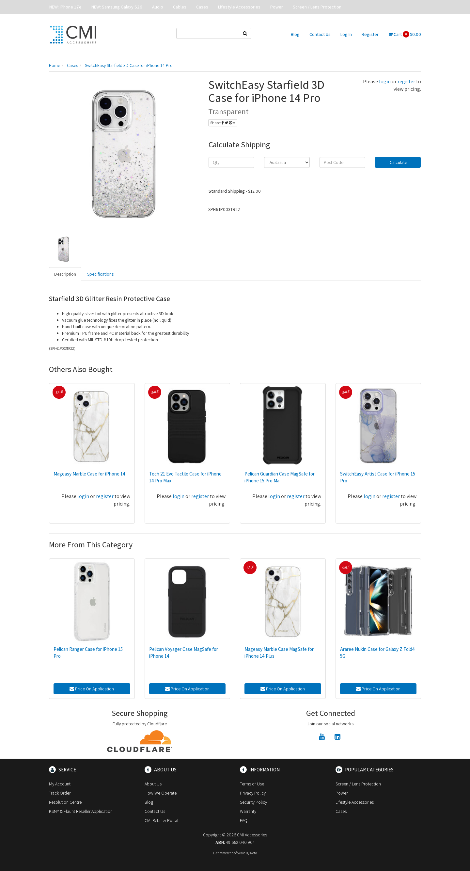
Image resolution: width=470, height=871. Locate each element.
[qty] (231, 162)
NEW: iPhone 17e (65, 7)
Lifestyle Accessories (239, 7)
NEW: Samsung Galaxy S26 (116, 7)
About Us (153, 784)
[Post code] (342, 162)
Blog (295, 34)
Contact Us (320, 34)
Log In (346, 34)
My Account (59, 784)
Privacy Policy (253, 793)
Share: (222, 122)
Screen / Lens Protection (317, 7)
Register (370, 34)
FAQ (243, 820)
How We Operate (161, 793)
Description (65, 274)
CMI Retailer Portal (161, 820)
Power (276, 7)
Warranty (248, 811)
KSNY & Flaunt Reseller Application (81, 811)
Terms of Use (252, 784)
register (406, 81)
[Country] (287, 162)
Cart (404, 34)
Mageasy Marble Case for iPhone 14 (89, 474)
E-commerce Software (229, 853)
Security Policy (253, 802)
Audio (157, 7)
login (385, 81)
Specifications (100, 274)
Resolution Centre (65, 802)
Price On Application (92, 689)
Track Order (59, 793)
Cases (202, 7)
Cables (179, 7)
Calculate (398, 162)
